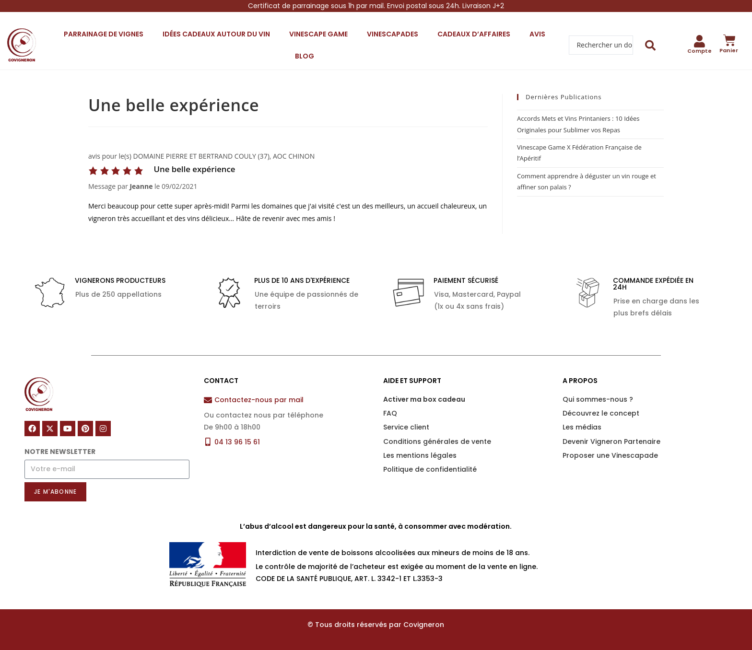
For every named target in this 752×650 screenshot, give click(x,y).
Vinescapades (392, 34)
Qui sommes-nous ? (598, 399)
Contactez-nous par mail (259, 400)
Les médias (582, 427)
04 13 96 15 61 (237, 442)
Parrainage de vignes (103, 34)
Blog (304, 56)
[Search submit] (650, 45)
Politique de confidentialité (430, 469)
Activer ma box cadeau (424, 399)
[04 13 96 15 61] (208, 442)
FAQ (390, 413)
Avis (537, 34)
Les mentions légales (420, 455)
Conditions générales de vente (437, 441)
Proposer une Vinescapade (610, 455)
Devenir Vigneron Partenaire (611, 441)
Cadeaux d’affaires (473, 34)
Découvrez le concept (601, 413)
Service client (406, 427)
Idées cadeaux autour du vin (216, 34)
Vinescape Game (318, 34)
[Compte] (699, 41)
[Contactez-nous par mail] (208, 400)
